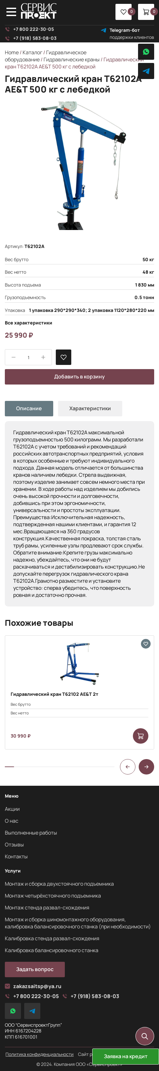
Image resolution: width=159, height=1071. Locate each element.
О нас (11, 820)
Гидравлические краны (72, 59)
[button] (127, 766)
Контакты (16, 856)
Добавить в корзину (79, 376)
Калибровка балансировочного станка (51, 950)
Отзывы (14, 844)
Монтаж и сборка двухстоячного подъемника (59, 883)
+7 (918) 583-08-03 (30, 38)
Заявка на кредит (125, 1056)
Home (12, 52)
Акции (12, 808)
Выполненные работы (31, 832)
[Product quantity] (28, 357)
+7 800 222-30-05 (29, 29)
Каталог (32, 52)
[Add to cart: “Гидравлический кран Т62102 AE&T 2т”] (140, 736)
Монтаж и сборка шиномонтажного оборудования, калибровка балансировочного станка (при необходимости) (78, 923)
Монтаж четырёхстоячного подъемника (53, 895)
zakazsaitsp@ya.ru (33, 986)
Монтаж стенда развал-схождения (47, 907)
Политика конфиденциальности (39, 1054)
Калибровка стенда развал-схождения (52, 938)
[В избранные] (63, 357)
